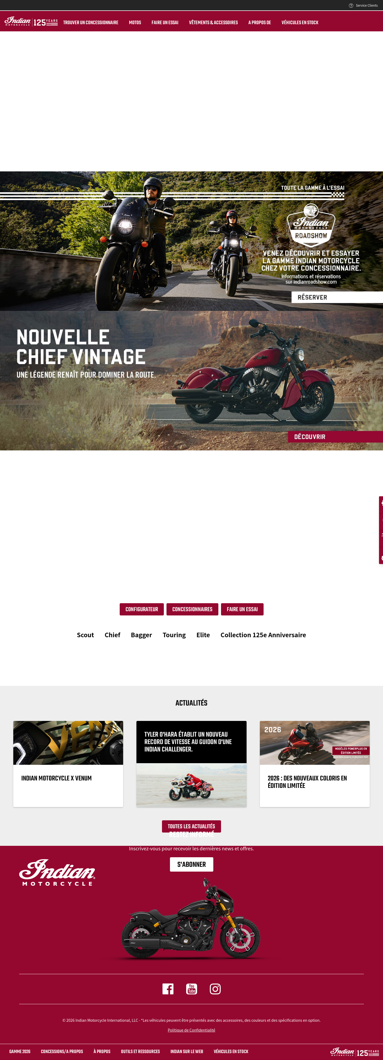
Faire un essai (164, 23)
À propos (102, 1052)
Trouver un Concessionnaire (90, 23)
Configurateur (142, 609)
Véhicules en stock (299, 23)
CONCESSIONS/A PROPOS (62, 1052)
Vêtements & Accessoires (212, 23)
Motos (134, 23)
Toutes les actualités (191, 826)
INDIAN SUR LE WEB (186, 1052)
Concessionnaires (192, 609)
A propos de (259, 23)
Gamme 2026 (19, 1052)
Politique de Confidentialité (191, 1030)
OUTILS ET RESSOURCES (140, 1052)
